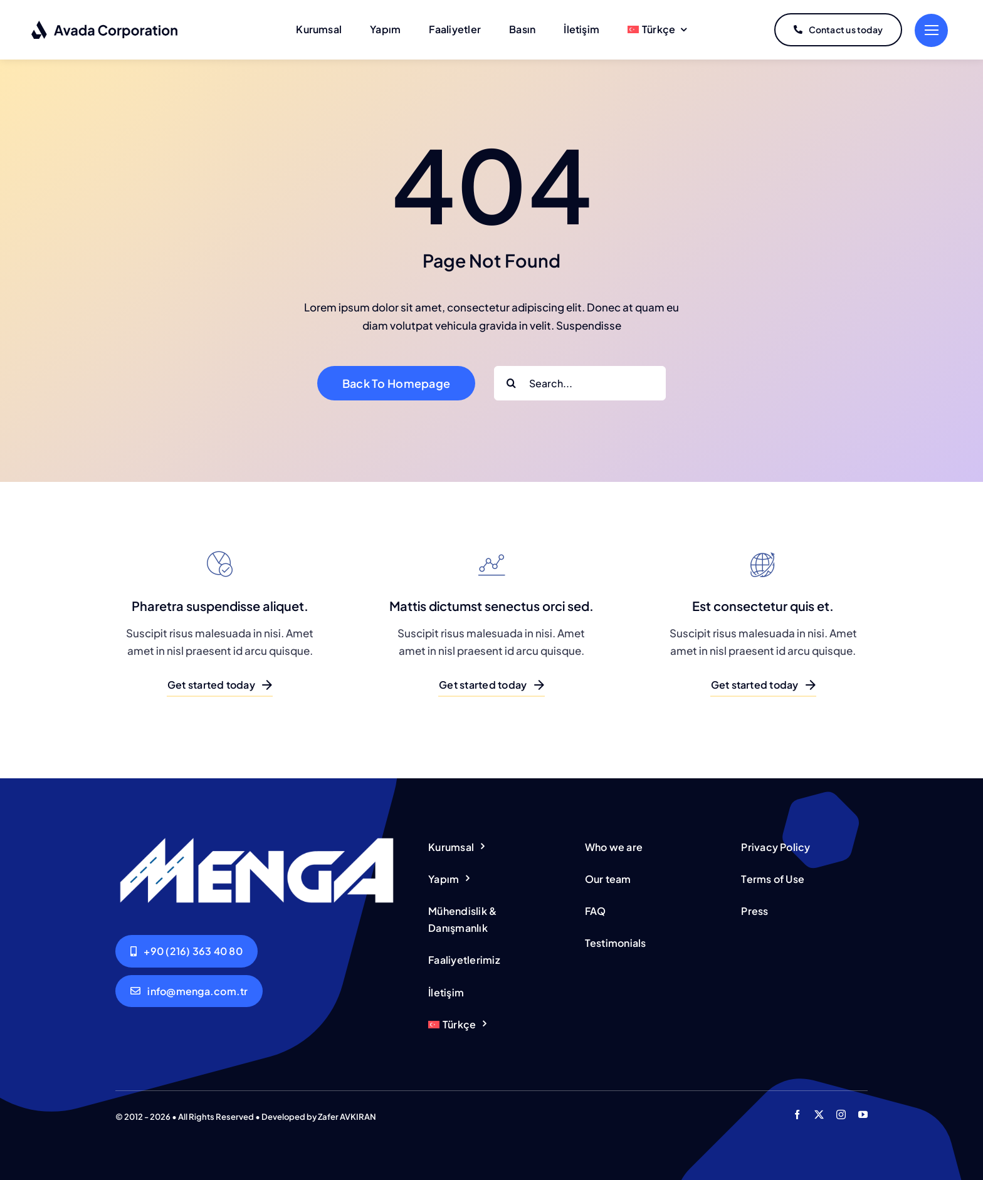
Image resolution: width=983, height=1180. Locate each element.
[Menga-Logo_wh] (256, 840)
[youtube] (863, 1114)
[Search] (511, 383)
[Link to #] (931, 30)
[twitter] (819, 1114)
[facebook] (797, 1114)
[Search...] (580, 383)
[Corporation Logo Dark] (105, 25)
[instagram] (841, 1114)
